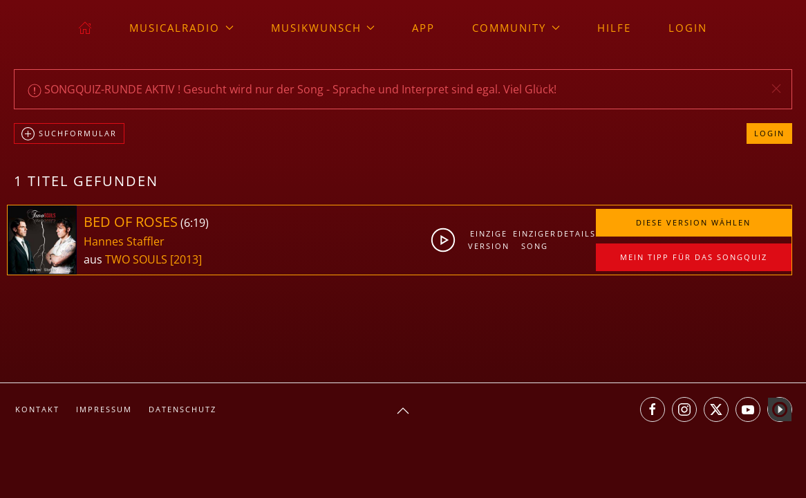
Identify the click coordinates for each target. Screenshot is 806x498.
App (423, 28)
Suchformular (69, 134)
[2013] (186, 259)
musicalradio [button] (181, 28)
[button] (776, 88)
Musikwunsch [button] (323, 28)
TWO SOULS (137, 259)
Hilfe (614, 28)
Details (576, 233)
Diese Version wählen (693, 222)
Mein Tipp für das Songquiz (693, 257)
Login (687, 28)
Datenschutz (182, 409)
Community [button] (516, 28)
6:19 (194, 222)
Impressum (104, 409)
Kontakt (37, 409)
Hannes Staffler (124, 241)
